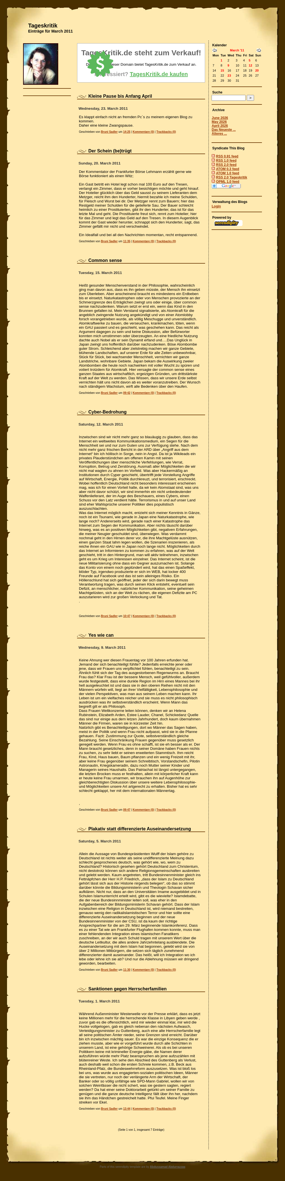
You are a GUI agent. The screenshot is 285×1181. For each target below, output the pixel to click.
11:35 (127, 241)
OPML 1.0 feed (227, 182)
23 (229, 75)
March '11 (237, 50)
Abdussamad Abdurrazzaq (167, 1166)
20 (257, 70)
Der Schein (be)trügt (110, 151)
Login (216, 206)
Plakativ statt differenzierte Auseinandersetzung (139, 828)
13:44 (127, 1108)
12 (250, 65)
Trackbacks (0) (166, 131)
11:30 (127, 969)
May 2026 (219, 122)
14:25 (127, 131)
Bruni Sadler (109, 131)
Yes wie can (101, 635)
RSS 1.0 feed (226, 161)
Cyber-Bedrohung (107, 412)
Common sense (105, 260)
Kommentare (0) (143, 131)
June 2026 (220, 118)
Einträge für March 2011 (50, 31)
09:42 (127, 392)
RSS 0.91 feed (227, 156)
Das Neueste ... (223, 130)
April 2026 (220, 126)
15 (222, 70)
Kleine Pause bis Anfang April (120, 96)
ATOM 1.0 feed (227, 173)
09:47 (127, 809)
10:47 (127, 616)
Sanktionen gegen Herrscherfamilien (127, 988)
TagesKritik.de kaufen (159, 74)
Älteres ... (219, 134)
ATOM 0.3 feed (227, 169)
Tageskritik (42, 25)
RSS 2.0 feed (226, 165)
